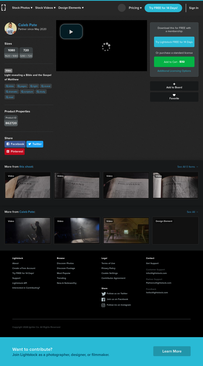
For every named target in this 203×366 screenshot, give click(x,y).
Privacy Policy (108, 268)
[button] (22, 8)
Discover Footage (66, 268)
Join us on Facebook (117, 299)
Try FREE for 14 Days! (163, 8)
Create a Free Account (23, 268)
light (34, 86)
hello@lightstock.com (157, 292)
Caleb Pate (27, 25)
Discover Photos (65, 263)
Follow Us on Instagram (119, 304)
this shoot (26, 166)
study (41, 91)
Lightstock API (19, 283)
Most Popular (63, 273)
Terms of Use (108, 263)
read (9, 97)
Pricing (135, 8)
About (15, 263)
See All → (192, 212)
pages (22, 86)
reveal (45, 86)
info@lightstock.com (156, 273)
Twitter (35, 144)
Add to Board (174, 86)
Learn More (172, 351)
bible (10, 86)
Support (16, 278)
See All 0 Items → (187, 167)
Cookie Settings (110, 273)
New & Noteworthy (66, 283)
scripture (27, 91)
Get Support (152, 263)
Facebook (15, 144)
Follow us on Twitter (117, 293)
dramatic (11, 91)
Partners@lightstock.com (158, 282)
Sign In (193, 8)
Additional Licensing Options (174, 71)
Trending (61, 278)
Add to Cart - (174, 62)
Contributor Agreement (113, 278)
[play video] (71, 31)
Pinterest (14, 151)
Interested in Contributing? (26, 287)
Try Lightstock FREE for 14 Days (174, 42)
